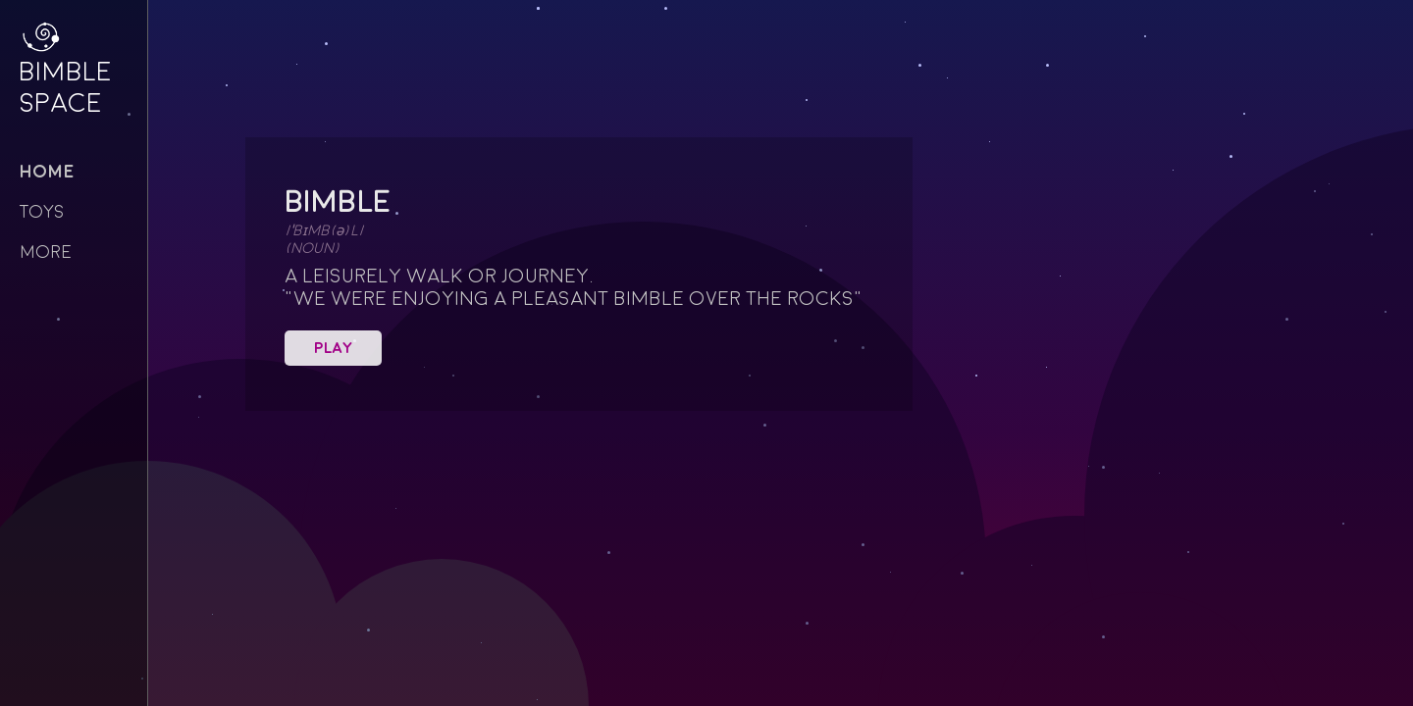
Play (333, 348)
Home (47, 172)
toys (42, 212)
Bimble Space (59, 80)
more (46, 252)
